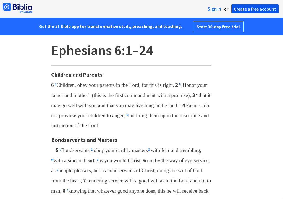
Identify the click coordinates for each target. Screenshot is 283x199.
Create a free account (255, 9)
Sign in (214, 9)
